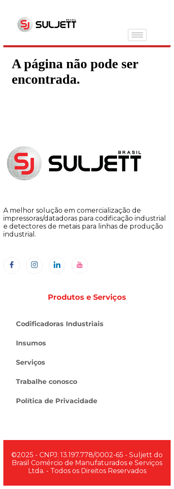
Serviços (30, 362)
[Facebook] (11, 265)
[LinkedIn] (57, 265)
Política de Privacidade (56, 401)
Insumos (31, 343)
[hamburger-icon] (137, 35)
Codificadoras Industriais (60, 324)
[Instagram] (34, 265)
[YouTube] (79, 265)
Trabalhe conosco (46, 382)
